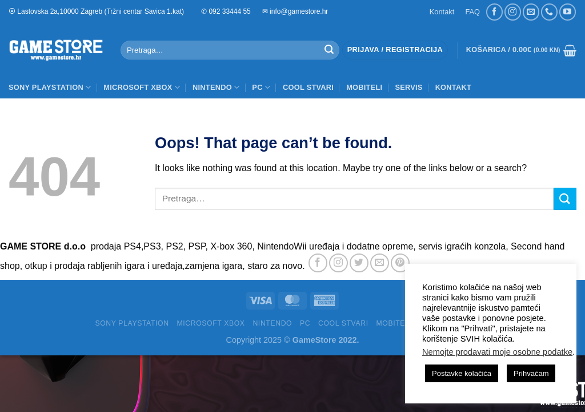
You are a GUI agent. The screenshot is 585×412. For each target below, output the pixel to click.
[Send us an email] (531, 11)
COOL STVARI (308, 87)
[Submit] (329, 50)
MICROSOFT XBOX (141, 87)
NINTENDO (216, 87)
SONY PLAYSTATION (50, 87)
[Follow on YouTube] (567, 11)
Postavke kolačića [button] (461, 373)
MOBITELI (364, 87)
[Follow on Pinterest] (400, 262)
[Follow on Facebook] (494, 11)
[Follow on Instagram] (512, 11)
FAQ (472, 11)
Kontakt (442, 11)
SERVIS (408, 87)
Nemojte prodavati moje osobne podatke (497, 351)
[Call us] (549, 11)
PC (261, 87)
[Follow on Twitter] (359, 262)
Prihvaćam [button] (531, 373)
